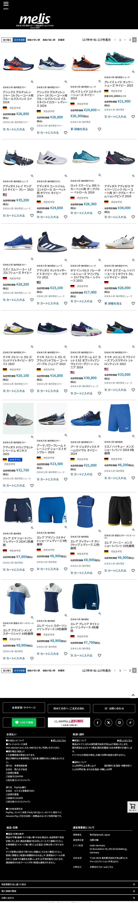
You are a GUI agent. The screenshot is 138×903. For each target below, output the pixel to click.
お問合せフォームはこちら (101, 866)
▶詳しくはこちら (58, 740)
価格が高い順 (49, 39)
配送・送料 (78, 734)
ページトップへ (133, 695)
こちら (43, 851)
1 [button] (120, 40)
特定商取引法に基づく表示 (13, 884)
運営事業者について (83, 827)
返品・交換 (12, 827)
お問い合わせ (7, 897)
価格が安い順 (33, 39)
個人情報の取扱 (8, 890)
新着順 (61, 39)
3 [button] (130, 40)
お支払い (11, 734)
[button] (115, 39)
